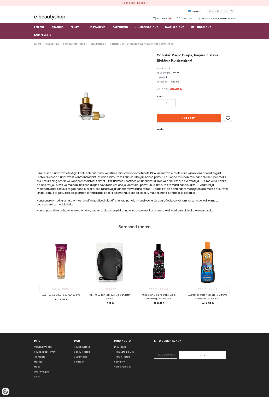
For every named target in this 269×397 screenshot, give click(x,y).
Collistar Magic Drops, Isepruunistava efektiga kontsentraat (142, 43)
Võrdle (160, 129)
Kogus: (160, 96)
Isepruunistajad (97, 43)
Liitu (216, 354)
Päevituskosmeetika (74, 43)
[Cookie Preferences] (5, 391)
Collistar (175, 72)
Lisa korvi (189, 118)
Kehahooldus (52, 43)
